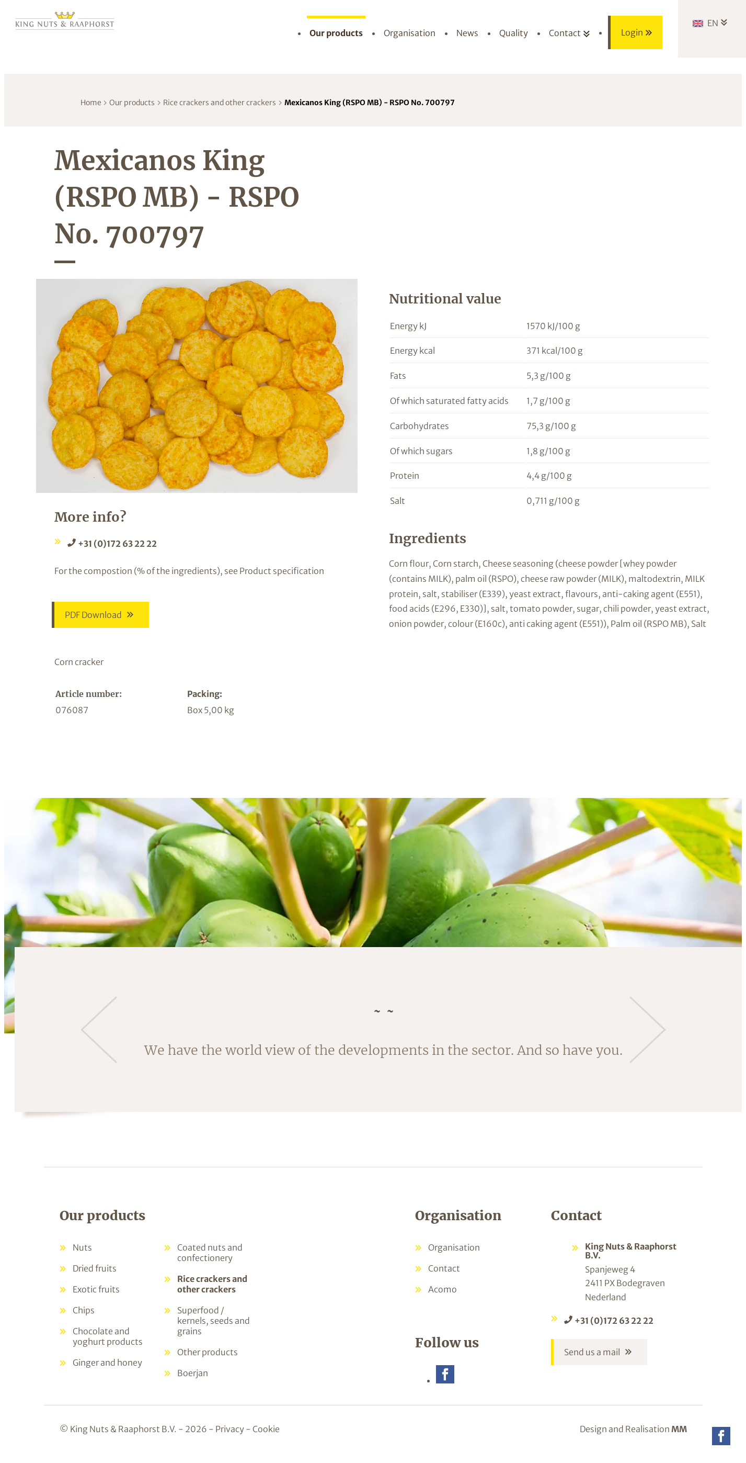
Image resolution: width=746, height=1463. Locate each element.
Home (91, 102)
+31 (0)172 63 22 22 (117, 543)
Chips (84, 1316)
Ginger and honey (107, 1368)
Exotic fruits (96, 1295)
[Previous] (99, 1035)
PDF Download (93, 618)
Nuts (82, 1253)
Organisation (454, 1253)
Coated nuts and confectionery (210, 1258)
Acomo (442, 1295)
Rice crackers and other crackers (219, 102)
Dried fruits (95, 1274)
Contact (444, 1274)
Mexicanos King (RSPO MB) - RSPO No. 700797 (369, 102)
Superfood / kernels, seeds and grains (213, 1326)
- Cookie (263, 1436)
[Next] (647, 1035)
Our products (132, 102)
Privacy (229, 1436)
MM (679, 1436)
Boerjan (192, 1379)
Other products (207, 1358)
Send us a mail (592, 1361)
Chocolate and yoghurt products (108, 1342)
